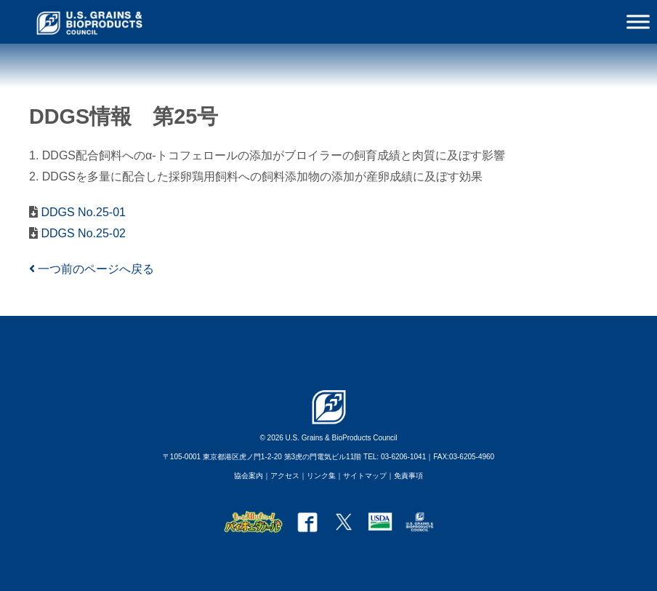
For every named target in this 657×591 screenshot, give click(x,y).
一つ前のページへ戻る (91, 269)
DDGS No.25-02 (82, 233)
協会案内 (248, 476)
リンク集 (321, 476)
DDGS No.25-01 (82, 212)
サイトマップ (365, 476)
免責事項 (408, 476)
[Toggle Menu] (638, 21)
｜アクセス (281, 476)
